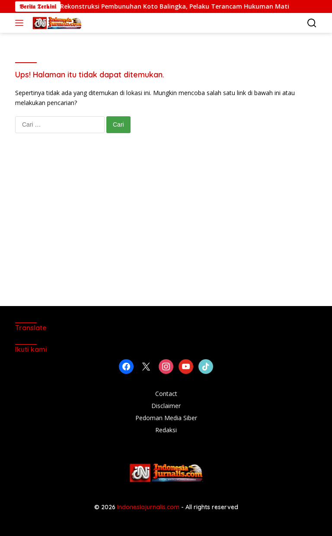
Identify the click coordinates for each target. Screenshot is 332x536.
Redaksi (166, 430)
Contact (166, 393)
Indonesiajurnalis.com (149, 507)
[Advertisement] (166, 228)
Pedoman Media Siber (166, 418)
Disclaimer (166, 406)
